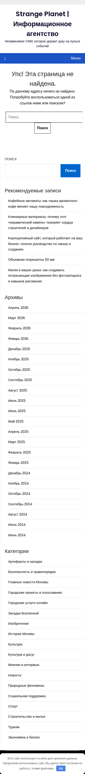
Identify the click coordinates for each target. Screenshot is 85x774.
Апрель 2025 (18, 431)
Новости (14, 675)
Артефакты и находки (25, 561)
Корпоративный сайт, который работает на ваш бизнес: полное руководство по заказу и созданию (45, 244)
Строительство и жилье (26, 716)
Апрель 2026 (18, 307)
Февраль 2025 (19, 452)
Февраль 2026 (19, 328)
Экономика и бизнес (24, 737)
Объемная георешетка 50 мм (31, 259)
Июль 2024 (17, 524)
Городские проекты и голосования (35, 592)
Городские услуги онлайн (28, 602)
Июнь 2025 (17, 410)
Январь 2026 (18, 338)
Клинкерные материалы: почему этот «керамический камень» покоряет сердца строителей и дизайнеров (40, 222)
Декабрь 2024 (19, 473)
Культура (15, 644)
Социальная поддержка (27, 696)
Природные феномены (26, 685)
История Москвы (21, 633)
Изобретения (18, 623)
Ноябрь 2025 (18, 359)
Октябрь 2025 (19, 369)
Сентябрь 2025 (20, 379)
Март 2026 (16, 317)
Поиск (11, 159)
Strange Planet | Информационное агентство (42, 23)
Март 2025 (16, 441)
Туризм (13, 727)
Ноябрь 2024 (18, 483)
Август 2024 (17, 514)
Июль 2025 (17, 400)
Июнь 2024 (17, 535)
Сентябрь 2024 (20, 504)
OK (60, 768)
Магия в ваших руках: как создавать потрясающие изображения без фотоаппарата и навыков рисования (44, 276)
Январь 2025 (18, 462)
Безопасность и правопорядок (32, 571)
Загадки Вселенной (23, 613)
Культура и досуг (21, 654)
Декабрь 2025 (19, 348)
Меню (76, 58)
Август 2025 (17, 390)
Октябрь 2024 (19, 493)
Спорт (13, 706)
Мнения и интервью (23, 664)
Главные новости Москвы (28, 582)
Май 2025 (16, 421)
